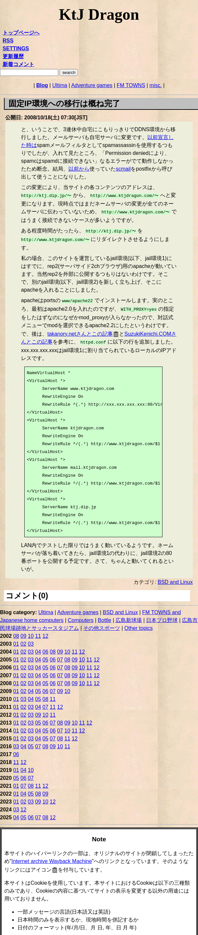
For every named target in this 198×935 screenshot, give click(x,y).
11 (38, 631)
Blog (42, 85)
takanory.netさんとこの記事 (80, 330)
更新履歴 (13, 56)
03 (31, 639)
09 (23, 631)
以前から (78, 169)
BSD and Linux (175, 577)
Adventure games (91, 85)
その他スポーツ (101, 623)
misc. (155, 85)
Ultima (59, 85)
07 (60, 655)
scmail (123, 169)
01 (16, 639)
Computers (80, 615)
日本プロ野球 (162, 615)
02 (23, 639)
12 (45, 631)
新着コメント (18, 64)
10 (31, 631)
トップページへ (21, 33)
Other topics (138, 623)
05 (45, 655)
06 (45, 647)
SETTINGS (16, 48)
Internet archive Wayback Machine (52, 856)
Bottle (104, 615)
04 (38, 647)
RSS (8, 40)
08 (16, 631)
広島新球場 (128, 615)
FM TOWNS (131, 85)
